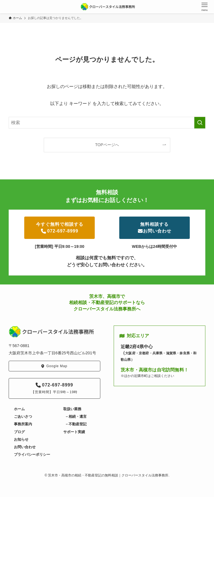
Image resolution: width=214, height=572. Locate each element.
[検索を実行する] (199, 123)
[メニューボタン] (204, 6)
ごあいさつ (23, 416)
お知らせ (21, 439)
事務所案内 (23, 424)
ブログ (19, 432)
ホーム (19, 409)
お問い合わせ (25, 447)
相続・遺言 (78, 416)
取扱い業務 (72, 409)
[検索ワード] (107, 123)
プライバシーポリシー (32, 454)
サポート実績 (74, 432)
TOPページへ (107, 145)
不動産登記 (78, 424)
